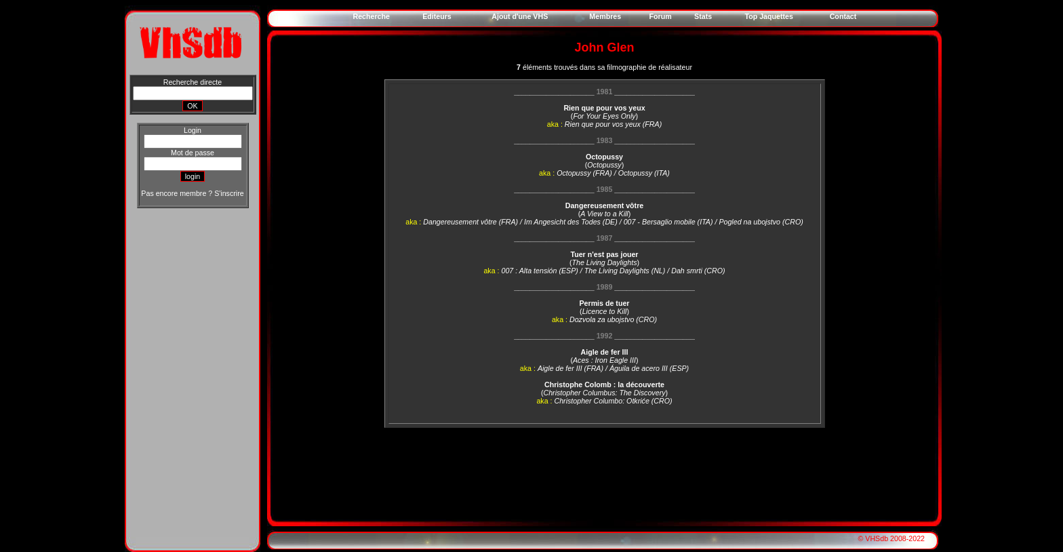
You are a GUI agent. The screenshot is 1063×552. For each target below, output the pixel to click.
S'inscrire (228, 193)
